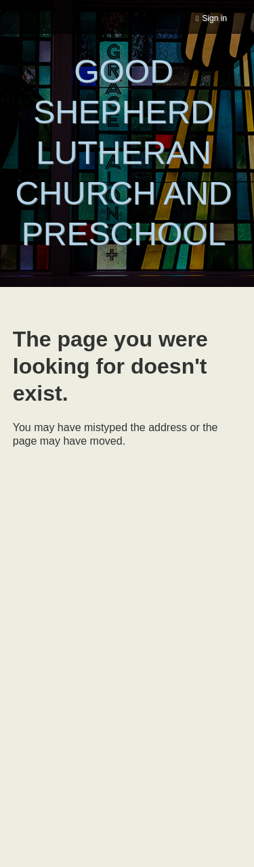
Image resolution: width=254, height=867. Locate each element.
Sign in (214, 18)
